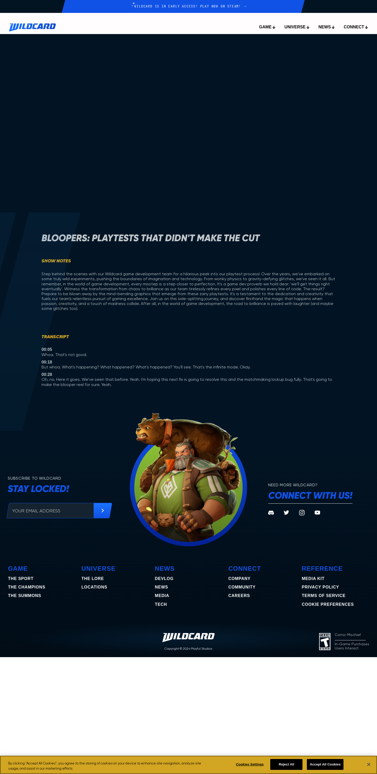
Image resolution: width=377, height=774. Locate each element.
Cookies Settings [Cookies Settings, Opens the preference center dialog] (250, 764)
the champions (26, 587)
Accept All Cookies (325, 764)
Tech (161, 604)
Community (242, 587)
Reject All (286, 764)
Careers (239, 595)
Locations (94, 587)
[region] (188, 765)
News (161, 587)
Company (239, 578)
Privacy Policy (320, 587)
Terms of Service (324, 595)
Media (162, 595)
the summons (24, 595)
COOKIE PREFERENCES (328, 604)
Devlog (164, 578)
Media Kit (313, 578)
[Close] (368, 764)
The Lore (92, 578)
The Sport (21, 578)
